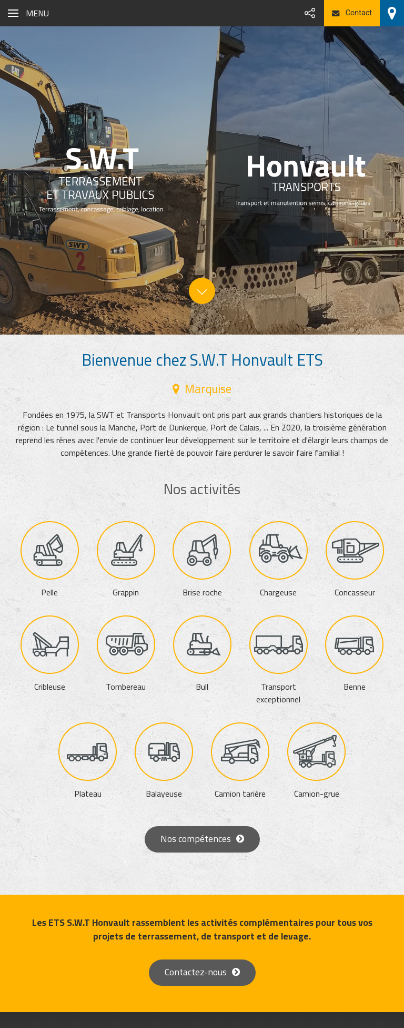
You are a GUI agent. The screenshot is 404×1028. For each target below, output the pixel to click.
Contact (352, 12)
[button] (28, 13)
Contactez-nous (196, 972)
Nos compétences (195, 838)
